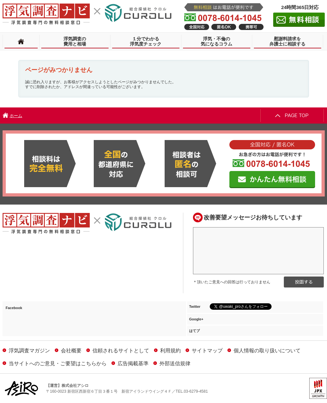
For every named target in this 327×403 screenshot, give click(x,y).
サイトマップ (204, 350)
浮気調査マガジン (26, 350)
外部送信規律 (171, 363)
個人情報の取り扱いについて (264, 350)
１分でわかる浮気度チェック (145, 41)
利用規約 (167, 350)
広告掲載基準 (130, 363)
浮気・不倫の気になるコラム (216, 41)
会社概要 (68, 350)
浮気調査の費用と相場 (74, 41)
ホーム (16, 115)
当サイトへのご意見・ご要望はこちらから (55, 363)
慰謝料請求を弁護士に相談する (287, 41)
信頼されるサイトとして (117, 350)
